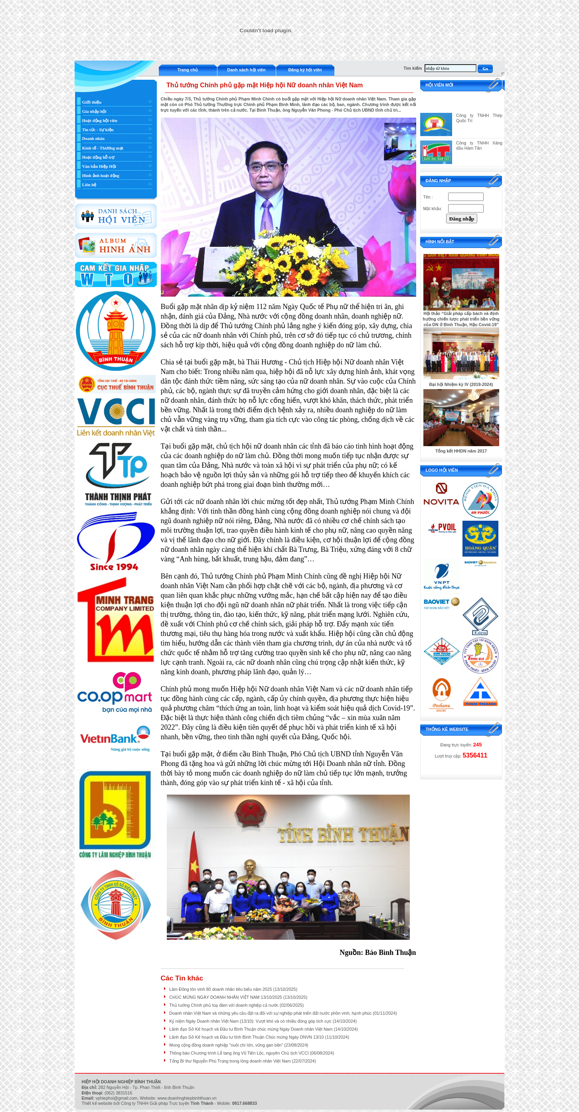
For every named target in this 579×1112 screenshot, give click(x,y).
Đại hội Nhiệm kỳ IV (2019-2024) (461, 384)
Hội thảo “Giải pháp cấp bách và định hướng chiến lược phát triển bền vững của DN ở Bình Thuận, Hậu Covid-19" (461, 319)
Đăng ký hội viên (305, 69)
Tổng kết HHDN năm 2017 (461, 451)
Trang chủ (188, 69)
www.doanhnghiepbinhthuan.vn (187, 1098)
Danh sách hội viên (246, 69)
